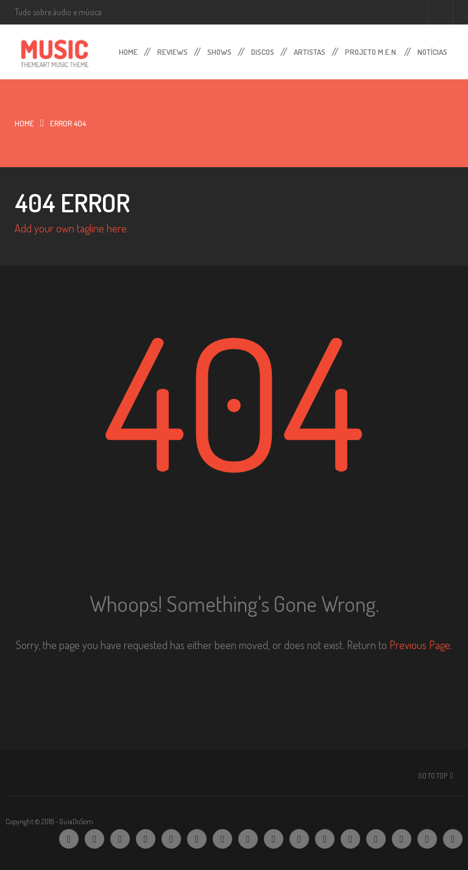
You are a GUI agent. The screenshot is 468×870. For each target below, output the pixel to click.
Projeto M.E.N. (371, 49)
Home (128, 49)
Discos (262, 49)
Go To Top (432, 775)
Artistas (309, 49)
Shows (219, 49)
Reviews (172, 49)
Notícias (432, 49)
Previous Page (419, 645)
